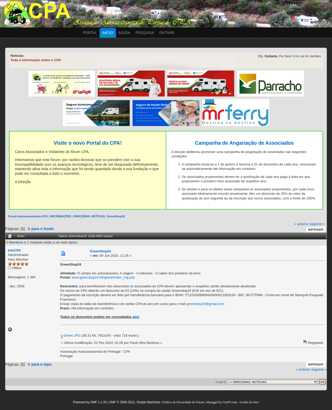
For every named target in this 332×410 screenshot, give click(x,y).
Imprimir (315, 230)
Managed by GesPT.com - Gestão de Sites (232, 402)
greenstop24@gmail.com (205, 304)
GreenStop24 (116, 216)
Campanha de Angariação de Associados (244, 143)
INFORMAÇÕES (60, 216)
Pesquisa (144, 33)
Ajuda (124, 33)
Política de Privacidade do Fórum (183, 402)
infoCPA (14, 250)
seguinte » (317, 224)
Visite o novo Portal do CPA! (88, 143)
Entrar (166, 33)
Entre (296, 56)
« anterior (301, 224)
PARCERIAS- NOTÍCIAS (89, 216)
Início (107, 33)
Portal (90, 33)
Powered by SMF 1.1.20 (90, 402)
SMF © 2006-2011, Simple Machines (134, 402)
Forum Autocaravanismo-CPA (28, 216)
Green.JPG (71, 335)
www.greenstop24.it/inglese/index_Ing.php (103, 277)
